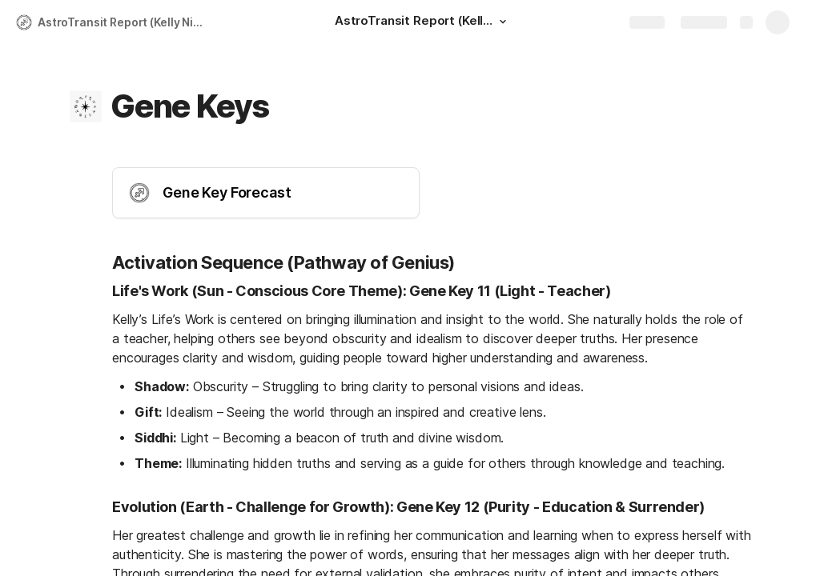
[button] (503, 22)
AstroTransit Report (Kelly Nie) (121, 22)
